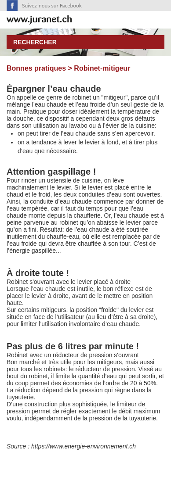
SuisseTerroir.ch (39, 20)
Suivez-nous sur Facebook (52, 5)
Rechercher (35, 42)
